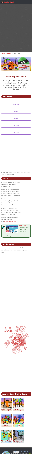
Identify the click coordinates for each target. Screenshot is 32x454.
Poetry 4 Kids (22, 225)
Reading (9, 53)
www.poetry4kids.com (10, 221)
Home (3, 53)
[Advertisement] (16, 28)
